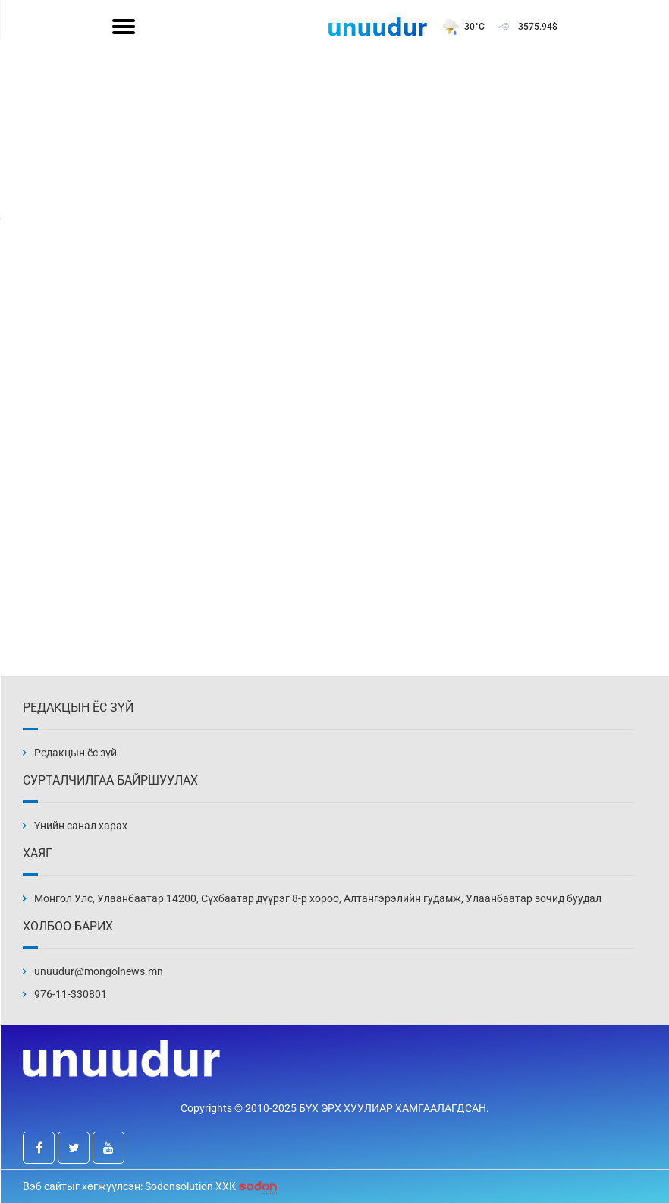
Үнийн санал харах (80, 825)
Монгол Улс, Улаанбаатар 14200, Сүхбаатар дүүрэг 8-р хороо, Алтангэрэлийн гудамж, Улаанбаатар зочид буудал (317, 898)
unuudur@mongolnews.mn (98, 971)
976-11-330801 (70, 994)
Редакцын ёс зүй (75, 753)
